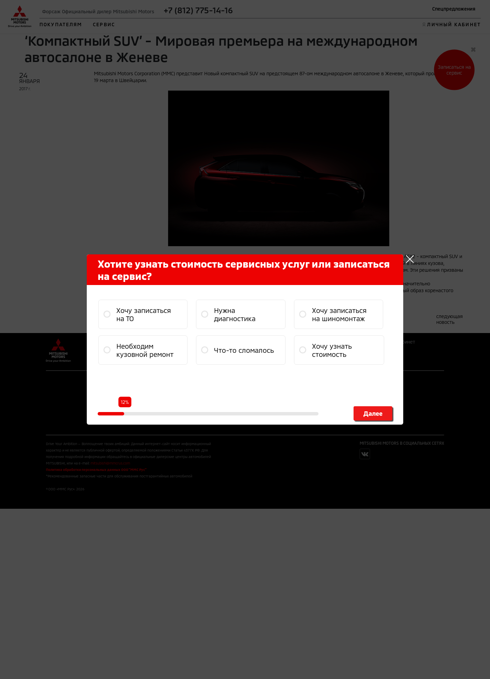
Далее (372, 413)
